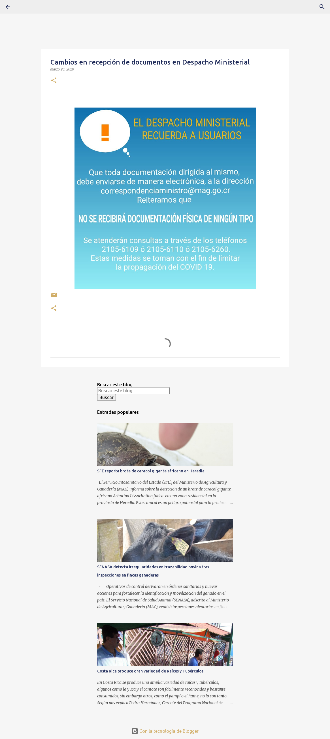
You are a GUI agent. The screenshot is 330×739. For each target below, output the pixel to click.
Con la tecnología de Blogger (165, 731)
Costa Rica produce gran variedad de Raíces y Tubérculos (150, 671)
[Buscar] (23, 7)
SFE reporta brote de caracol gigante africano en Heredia (151, 471)
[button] (53, 81)
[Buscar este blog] (133, 390)
